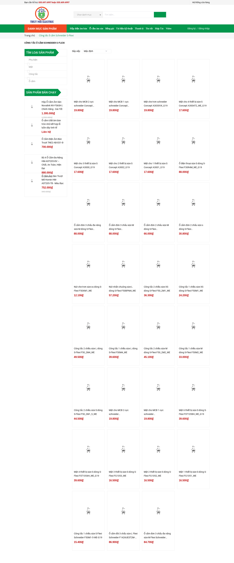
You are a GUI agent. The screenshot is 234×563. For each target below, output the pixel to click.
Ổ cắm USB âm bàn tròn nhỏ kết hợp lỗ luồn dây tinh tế (51, 124)
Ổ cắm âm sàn (96, 28)
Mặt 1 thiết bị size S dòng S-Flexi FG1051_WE (192, 474)
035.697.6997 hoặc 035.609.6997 (54, 2)
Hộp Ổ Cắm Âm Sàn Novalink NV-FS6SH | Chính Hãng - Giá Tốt (52, 105)
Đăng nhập (204, 28)
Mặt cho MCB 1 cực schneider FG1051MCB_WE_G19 (155, 412)
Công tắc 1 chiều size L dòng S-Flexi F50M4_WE (123, 350)
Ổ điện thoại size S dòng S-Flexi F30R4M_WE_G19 (192, 165)
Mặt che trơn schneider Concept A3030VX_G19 (156, 103)
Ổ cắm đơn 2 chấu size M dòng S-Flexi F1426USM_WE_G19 (156, 227)
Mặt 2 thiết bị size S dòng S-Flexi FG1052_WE (157, 474)
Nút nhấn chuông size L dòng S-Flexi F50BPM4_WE (122, 288)
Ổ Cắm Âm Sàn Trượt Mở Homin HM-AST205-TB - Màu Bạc (53, 180)
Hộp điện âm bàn (78, 28)
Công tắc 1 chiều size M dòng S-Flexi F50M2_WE (191, 350)
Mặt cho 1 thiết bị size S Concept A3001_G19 (155, 165)
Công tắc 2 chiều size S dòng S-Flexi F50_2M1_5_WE (88, 412)
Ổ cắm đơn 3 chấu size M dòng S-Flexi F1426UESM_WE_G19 (121, 227)
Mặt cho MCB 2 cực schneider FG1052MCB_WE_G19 (120, 412)
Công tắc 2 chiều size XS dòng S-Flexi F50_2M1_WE (157, 288)
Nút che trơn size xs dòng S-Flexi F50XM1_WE (88, 288)
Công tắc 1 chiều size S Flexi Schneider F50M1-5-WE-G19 (88, 535)
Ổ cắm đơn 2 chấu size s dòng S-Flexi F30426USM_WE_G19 (191, 227)
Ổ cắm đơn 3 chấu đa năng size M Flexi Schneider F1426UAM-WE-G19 (157, 535)
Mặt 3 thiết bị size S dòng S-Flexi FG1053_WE (122, 474)
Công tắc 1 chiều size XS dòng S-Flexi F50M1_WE (191, 288)
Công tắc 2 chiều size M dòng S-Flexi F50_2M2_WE (157, 350)
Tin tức (149, 28)
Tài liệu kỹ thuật (124, 28)
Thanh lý (139, 28)
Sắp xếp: (76, 51)
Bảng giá (109, 28)
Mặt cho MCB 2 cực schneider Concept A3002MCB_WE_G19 (84, 104)
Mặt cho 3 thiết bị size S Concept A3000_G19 (86, 165)
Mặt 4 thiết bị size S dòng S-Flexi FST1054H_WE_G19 (87, 474)
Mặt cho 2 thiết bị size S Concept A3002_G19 (120, 165)
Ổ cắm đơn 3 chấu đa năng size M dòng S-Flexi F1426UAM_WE (87, 227)
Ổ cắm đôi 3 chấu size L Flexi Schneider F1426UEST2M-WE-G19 (123, 535)
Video (168, 28)
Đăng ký (192, 28)
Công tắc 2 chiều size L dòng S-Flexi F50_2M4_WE (88, 350)
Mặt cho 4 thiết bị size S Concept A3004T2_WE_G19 (193, 103)
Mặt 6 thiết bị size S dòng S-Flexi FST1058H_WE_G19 (192, 412)
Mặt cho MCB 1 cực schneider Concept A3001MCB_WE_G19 (119, 104)
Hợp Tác (159, 28)
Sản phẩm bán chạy (41, 92)
